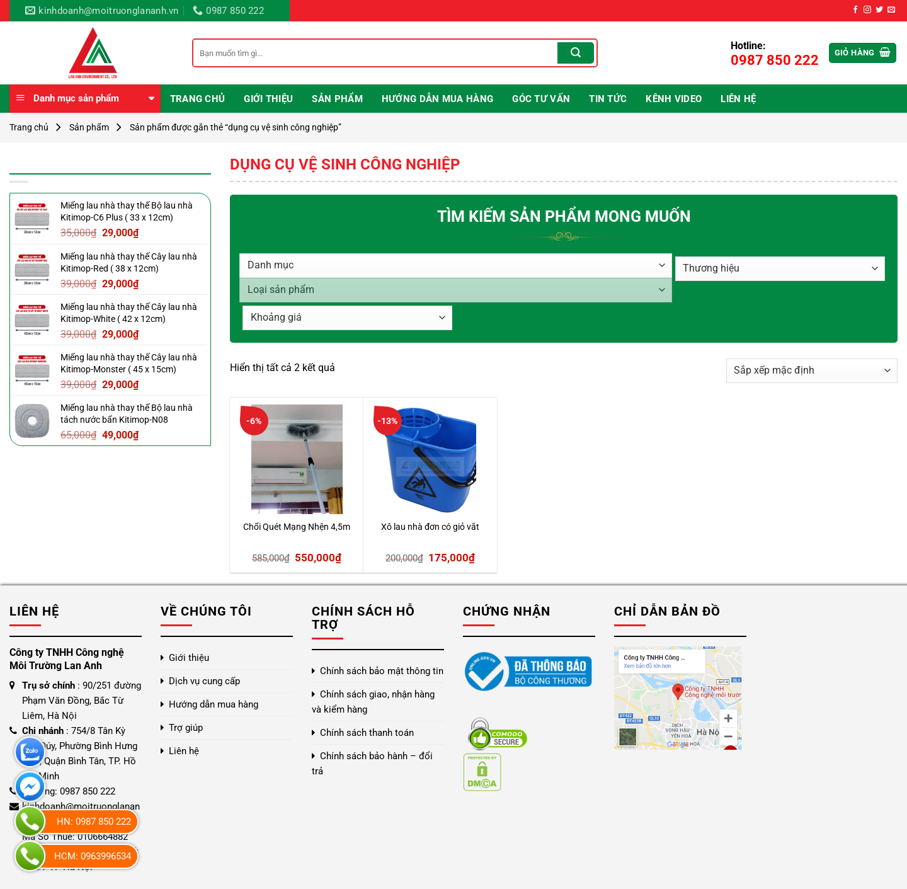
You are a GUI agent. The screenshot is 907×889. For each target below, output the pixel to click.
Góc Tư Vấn (541, 99)
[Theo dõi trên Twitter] (879, 10)
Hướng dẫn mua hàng (437, 99)
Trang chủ (197, 99)
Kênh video (674, 99)
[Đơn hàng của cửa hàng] (812, 370)
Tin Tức (608, 99)
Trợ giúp (186, 727)
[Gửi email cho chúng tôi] (891, 10)
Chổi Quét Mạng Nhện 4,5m (296, 527)
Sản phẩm (337, 99)
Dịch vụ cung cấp (204, 681)
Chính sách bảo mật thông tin (381, 671)
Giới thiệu (268, 99)
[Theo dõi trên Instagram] (867, 10)
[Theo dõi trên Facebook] (855, 10)
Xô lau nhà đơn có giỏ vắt (430, 527)
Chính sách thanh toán (367, 732)
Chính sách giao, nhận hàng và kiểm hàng (373, 702)
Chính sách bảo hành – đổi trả (372, 763)
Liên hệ (738, 99)
